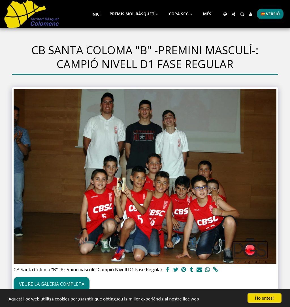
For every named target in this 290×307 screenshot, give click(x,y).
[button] (134, 14)
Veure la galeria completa (51, 284)
